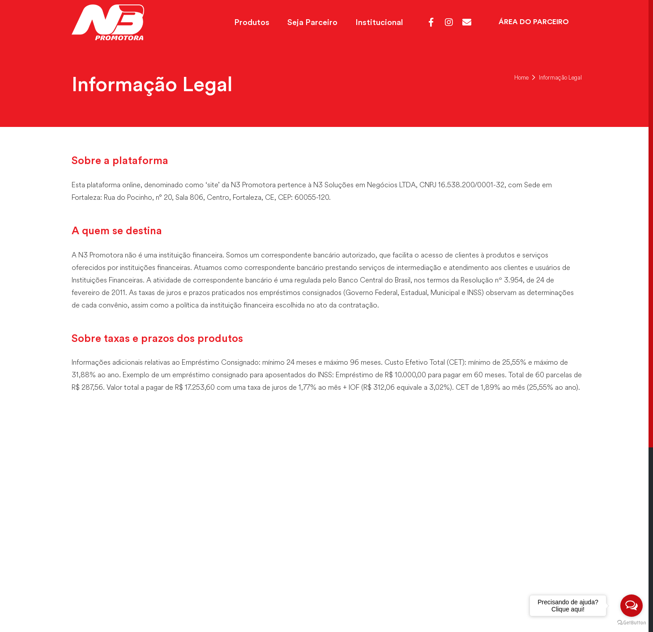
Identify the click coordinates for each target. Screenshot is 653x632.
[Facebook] (431, 22)
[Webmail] (467, 22)
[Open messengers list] (631, 605)
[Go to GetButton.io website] (631, 623)
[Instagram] (449, 22)
